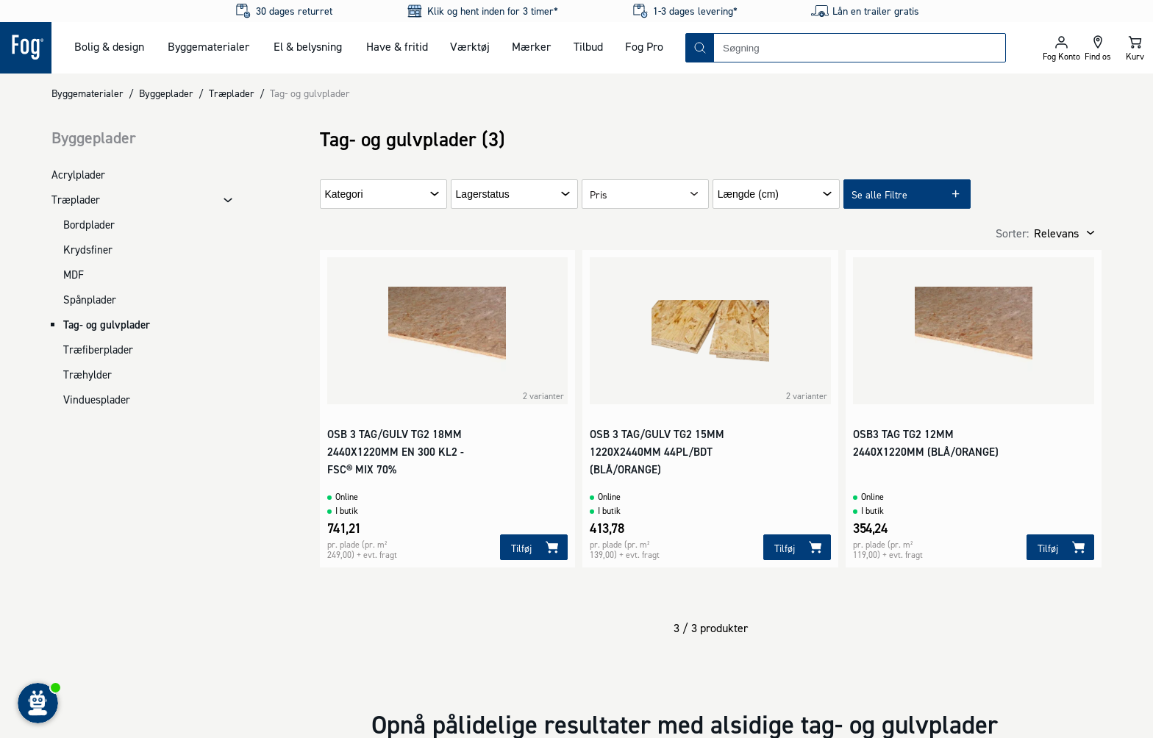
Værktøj (470, 46)
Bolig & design (109, 46)
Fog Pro (644, 46)
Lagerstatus (483, 194)
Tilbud (588, 46)
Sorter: (1012, 233)
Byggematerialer (208, 46)
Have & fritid (397, 46)
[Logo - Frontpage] (25, 48)
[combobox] (859, 48)
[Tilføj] (534, 547)
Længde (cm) (748, 194)
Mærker (531, 46)
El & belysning (308, 46)
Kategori (344, 194)
